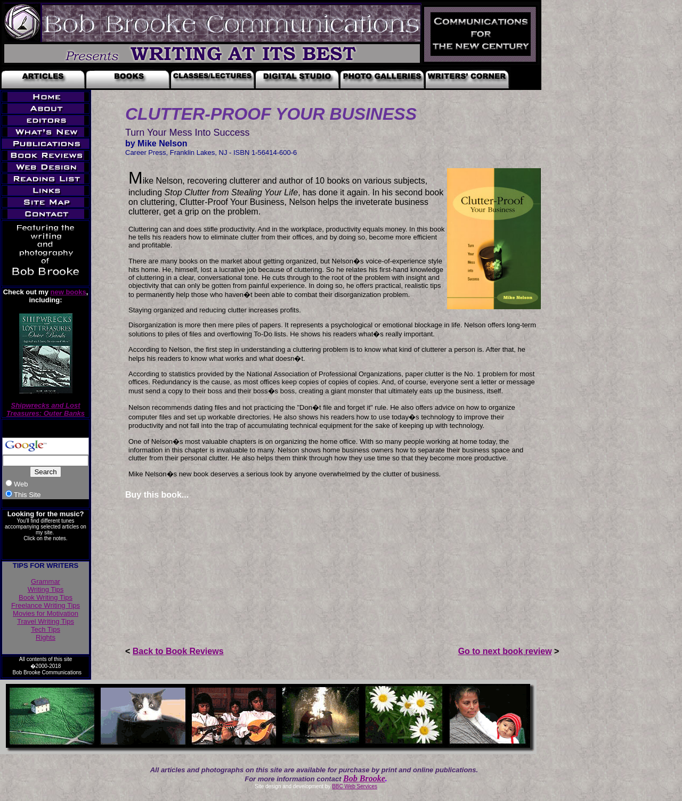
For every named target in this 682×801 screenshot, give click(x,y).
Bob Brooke (364, 778)
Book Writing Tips (45, 597)
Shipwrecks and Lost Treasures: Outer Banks (45, 409)
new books (68, 292)
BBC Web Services (354, 786)
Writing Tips (46, 589)
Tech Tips (45, 629)
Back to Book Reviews (178, 651)
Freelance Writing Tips (45, 605)
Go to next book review (505, 651)
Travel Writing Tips (45, 621)
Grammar (45, 581)
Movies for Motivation (45, 613)
